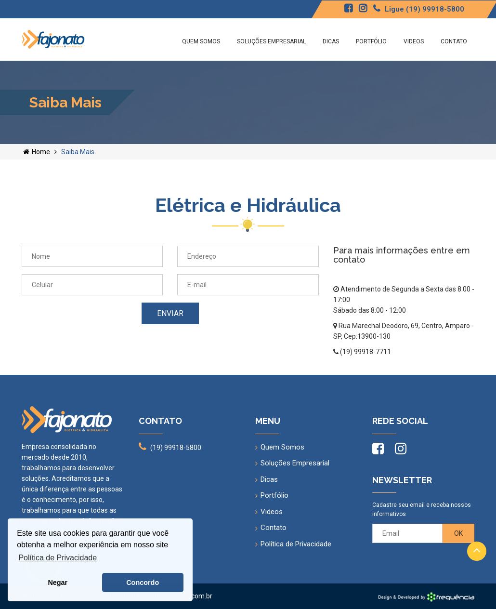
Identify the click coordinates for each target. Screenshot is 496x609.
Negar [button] (57, 582)
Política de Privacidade (296, 544)
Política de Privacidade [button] (57, 558)
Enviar (170, 313)
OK (458, 533)
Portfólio (371, 41)
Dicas (331, 41)
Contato (454, 41)
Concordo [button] (142, 582)
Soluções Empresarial (271, 41)
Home (36, 152)
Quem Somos (201, 41)
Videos (414, 41)
